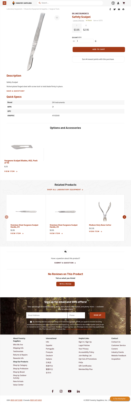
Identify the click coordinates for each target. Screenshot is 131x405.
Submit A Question (65, 263)
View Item (11, 171)
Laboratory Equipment (14, 9)
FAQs (81, 362)
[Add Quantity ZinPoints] (95, 41)
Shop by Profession (20, 368)
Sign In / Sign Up (85, 342)
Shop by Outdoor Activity (19, 376)
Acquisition (115, 359)
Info (47, 342)
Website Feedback (118, 355)
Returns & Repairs (20, 355)
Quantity (77, 38)
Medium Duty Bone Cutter (100, 225)
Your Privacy (84, 349)
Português (50, 349)
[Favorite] (57, 17)
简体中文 (49, 366)
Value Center (18, 385)
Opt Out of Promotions (88, 359)
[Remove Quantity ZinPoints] (74, 41)
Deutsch (49, 355)
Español (49, 345)
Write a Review (65, 284)
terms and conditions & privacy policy (79, 329)
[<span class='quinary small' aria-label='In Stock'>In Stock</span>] (89, 20)
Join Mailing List (85, 355)
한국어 (48, 373)
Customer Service (118, 345)
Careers (114, 349)
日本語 (48, 362)
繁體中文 (49, 369)
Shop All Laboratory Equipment (65, 190)
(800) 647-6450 (36, 400)
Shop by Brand (19, 372)
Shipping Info (18, 348)
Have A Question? (16, 91)
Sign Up (97, 315)
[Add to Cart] (99, 49)
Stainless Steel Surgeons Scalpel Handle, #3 (63, 226)
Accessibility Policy (86, 352)
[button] (6, 217)
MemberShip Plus (86, 369)
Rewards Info (18, 358)
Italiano (49, 359)
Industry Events (117, 352)
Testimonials (18, 351)
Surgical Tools (54, 9)
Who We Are (18, 345)
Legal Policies (84, 345)
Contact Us (115, 342)
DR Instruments (80, 13)
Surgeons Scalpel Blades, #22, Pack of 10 (21, 162)
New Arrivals (18, 381)
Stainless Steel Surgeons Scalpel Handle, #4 (24, 226)
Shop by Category (20, 365)
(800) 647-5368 (16, 400)
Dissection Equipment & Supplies (35, 9)
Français (49, 352)
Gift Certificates (85, 366)
